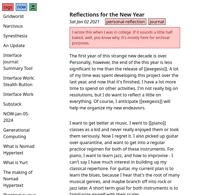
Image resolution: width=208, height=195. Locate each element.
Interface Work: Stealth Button (19, 81)
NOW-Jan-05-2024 (16, 117)
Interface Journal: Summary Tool (17, 61)
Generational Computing (16, 133)
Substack (12, 104)
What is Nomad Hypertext (18, 149)
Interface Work (18, 94)
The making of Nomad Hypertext (17, 178)
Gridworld (13, 16)
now (21, 7)
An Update (14, 45)
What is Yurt (15, 162)
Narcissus (13, 26)
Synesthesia (15, 36)
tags (8, 7)
